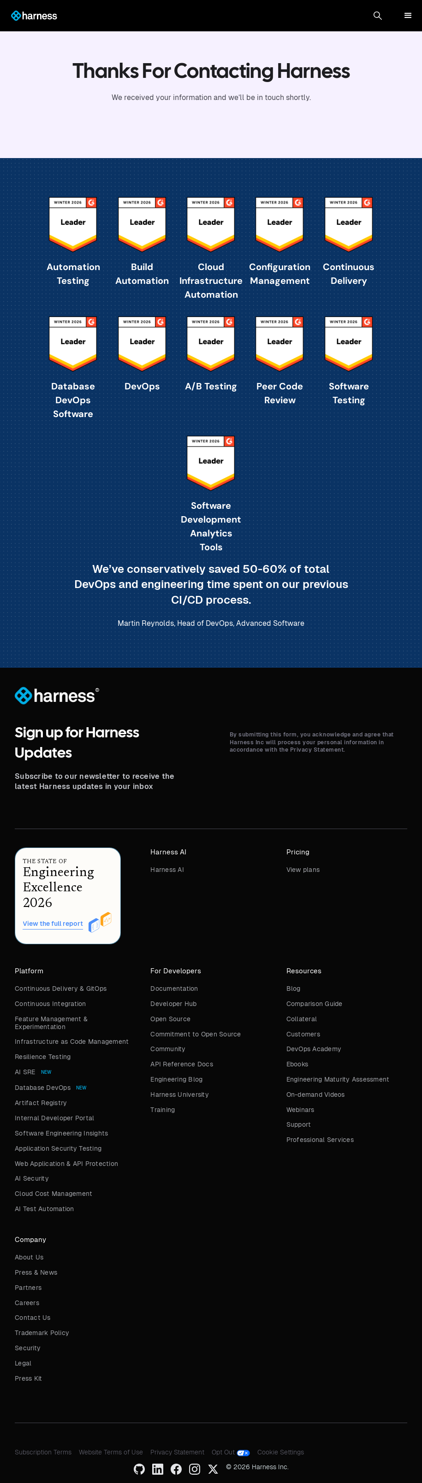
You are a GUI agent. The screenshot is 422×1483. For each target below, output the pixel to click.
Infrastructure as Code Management (72, 1041)
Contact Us (33, 1317)
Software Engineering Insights (61, 1133)
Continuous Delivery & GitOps (61, 988)
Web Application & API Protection (66, 1163)
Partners (28, 1287)
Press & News (36, 1272)
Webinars (300, 1109)
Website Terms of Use (111, 1452)
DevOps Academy (314, 1049)
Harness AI (167, 869)
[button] (377, 15)
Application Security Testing (58, 1148)
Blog (293, 988)
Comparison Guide (314, 1003)
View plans (303, 869)
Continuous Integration (50, 1003)
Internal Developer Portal (54, 1118)
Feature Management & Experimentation (51, 1022)
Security (28, 1348)
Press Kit (28, 1378)
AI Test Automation (44, 1208)
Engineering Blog (176, 1079)
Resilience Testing (43, 1056)
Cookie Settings (280, 1452)
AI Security (32, 1178)
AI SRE (25, 1072)
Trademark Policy (42, 1332)
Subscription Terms (43, 1452)
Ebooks (297, 1064)
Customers (303, 1034)
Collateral (301, 1019)
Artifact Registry (41, 1102)
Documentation (174, 988)
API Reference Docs (181, 1064)
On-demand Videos (315, 1094)
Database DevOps (43, 1087)
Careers (27, 1302)
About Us (29, 1257)
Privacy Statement (177, 1452)
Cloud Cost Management (53, 1193)
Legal (23, 1363)
